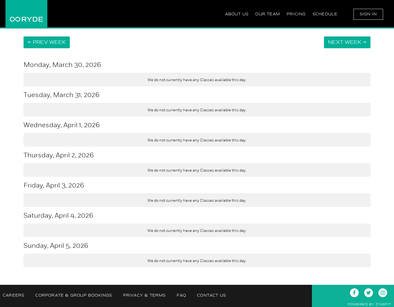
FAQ (181, 295)
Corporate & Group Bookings (73, 295)
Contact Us (211, 295)
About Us (237, 14)
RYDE (26, 13)
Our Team (267, 14)
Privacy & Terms (144, 295)
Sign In (368, 14)
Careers (13, 295)
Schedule (325, 14)
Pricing (296, 14)
